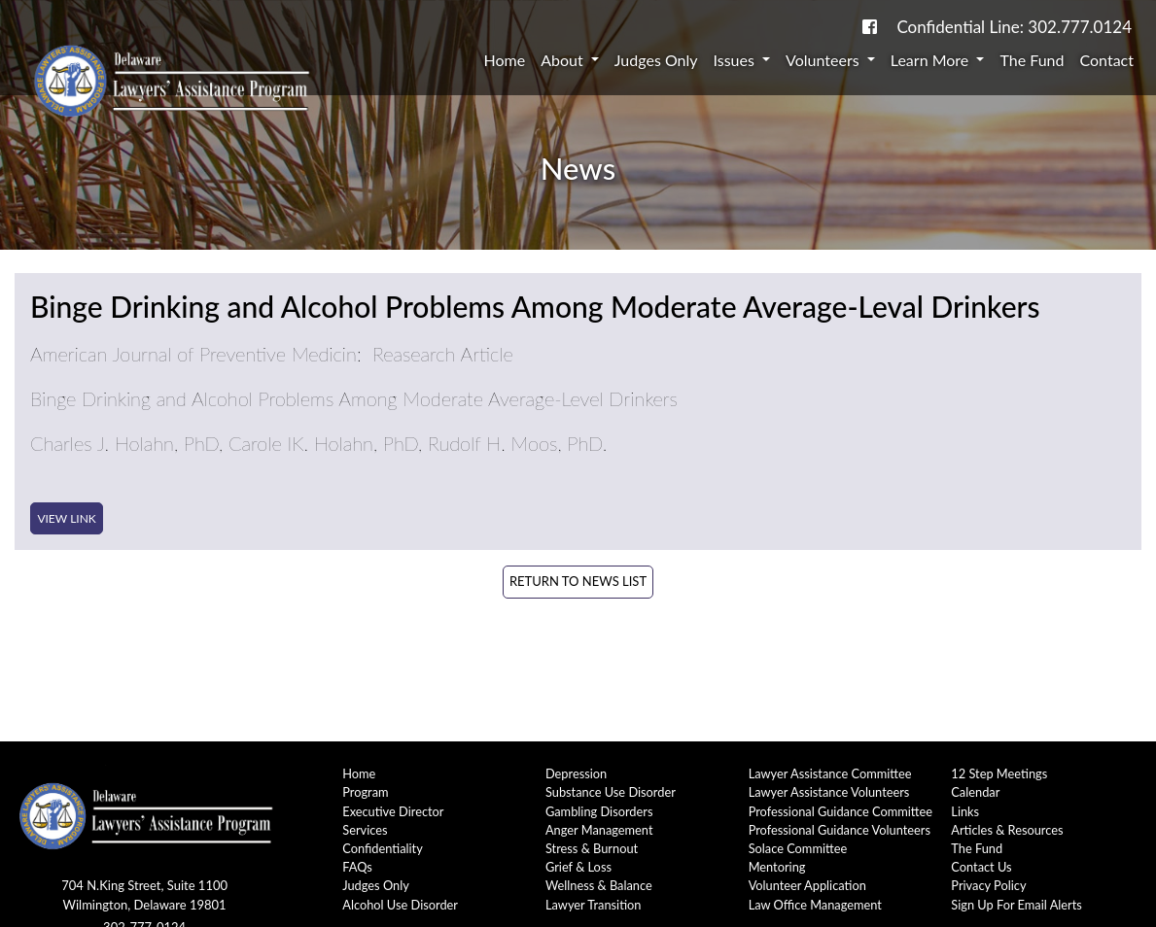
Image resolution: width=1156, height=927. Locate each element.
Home (505, 60)
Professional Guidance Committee (840, 811)
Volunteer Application (807, 885)
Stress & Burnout (591, 848)
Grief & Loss (578, 867)
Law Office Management (815, 904)
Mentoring (777, 867)
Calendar (975, 792)
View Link (66, 518)
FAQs (357, 867)
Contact (1107, 60)
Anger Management (599, 830)
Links (965, 811)
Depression (576, 773)
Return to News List (578, 581)
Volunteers (824, 60)
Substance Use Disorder (610, 792)
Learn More (932, 60)
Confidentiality (382, 848)
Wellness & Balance (598, 885)
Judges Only (656, 60)
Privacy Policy (988, 885)
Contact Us (981, 867)
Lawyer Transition (593, 904)
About (564, 60)
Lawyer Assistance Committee (830, 773)
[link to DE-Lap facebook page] (869, 27)
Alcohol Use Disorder (400, 904)
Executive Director (392, 811)
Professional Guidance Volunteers (839, 830)
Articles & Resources (1007, 830)
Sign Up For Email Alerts (1016, 904)
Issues (736, 60)
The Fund (1031, 60)
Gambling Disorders (599, 811)
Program (365, 792)
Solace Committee (798, 848)
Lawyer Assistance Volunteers (829, 792)
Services (364, 830)
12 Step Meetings (999, 773)
